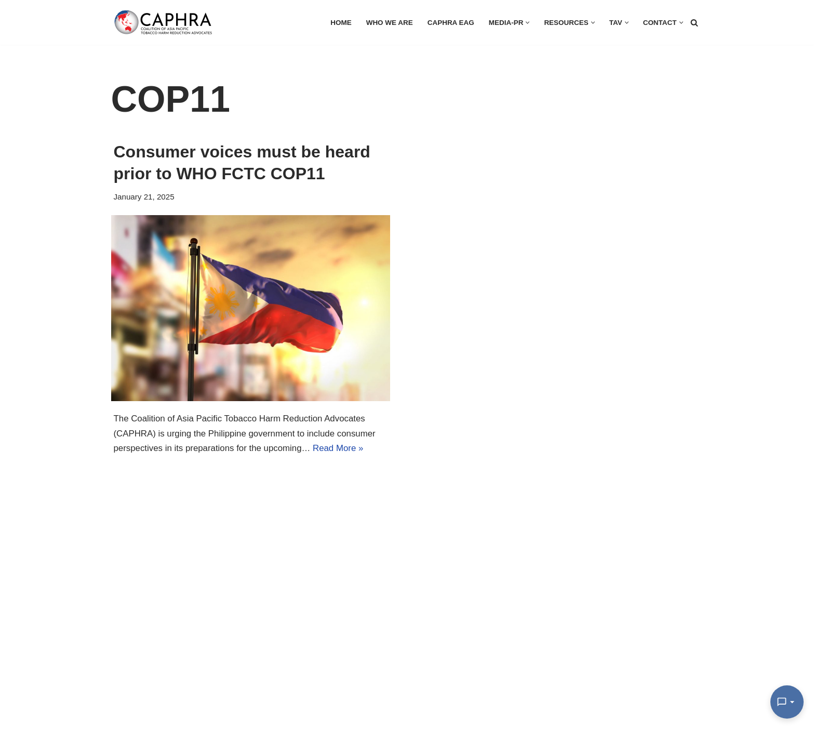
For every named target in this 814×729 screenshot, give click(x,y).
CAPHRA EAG (449, 22)
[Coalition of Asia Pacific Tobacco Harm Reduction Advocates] (165, 22)
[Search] (694, 22)
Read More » (340, 449)
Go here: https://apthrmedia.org (117, 693)
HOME (339, 22)
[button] (527, 22)
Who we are (387, 22)
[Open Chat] (787, 702)
